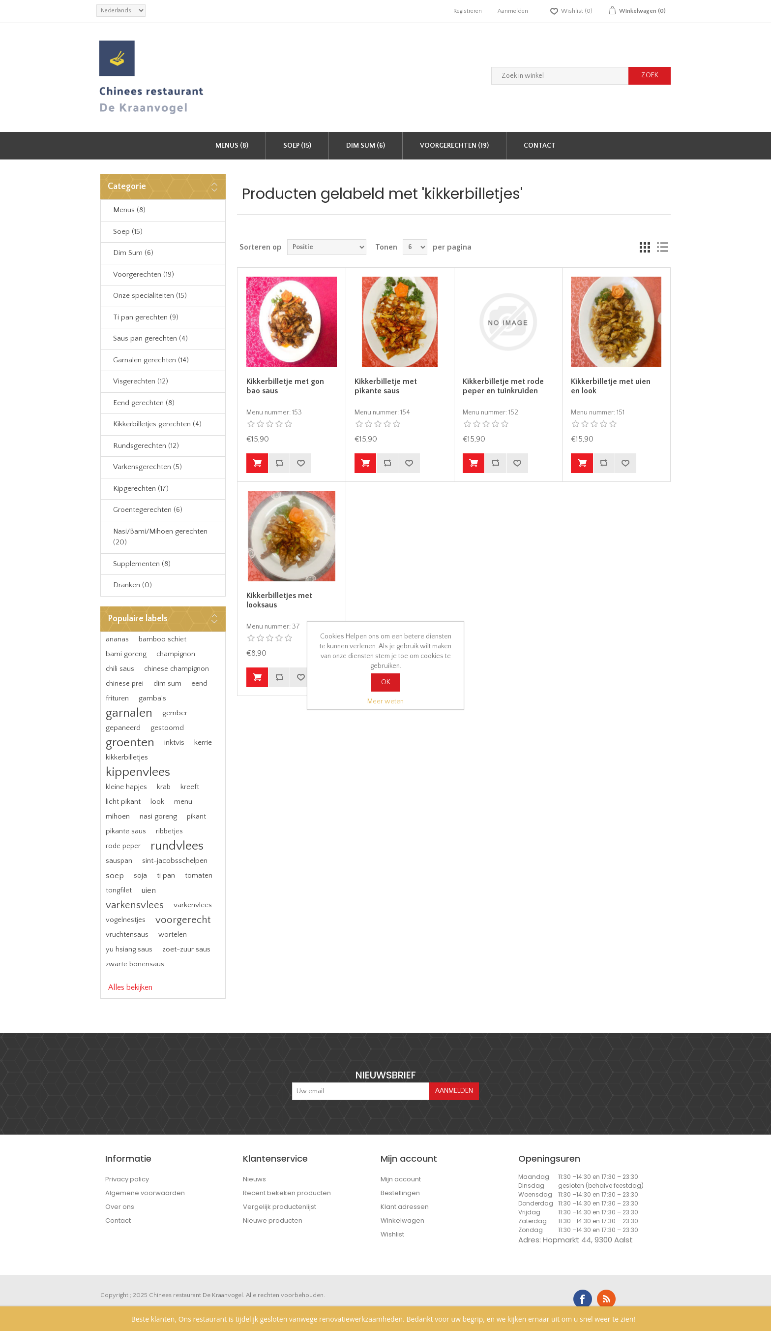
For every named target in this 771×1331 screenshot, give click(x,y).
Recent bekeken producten (287, 1193)
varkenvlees (193, 905)
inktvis (174, 742)
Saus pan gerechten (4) (150, 338)
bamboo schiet (162, 639)
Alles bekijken (130, 987)
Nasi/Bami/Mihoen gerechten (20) (160, 537)
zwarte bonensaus (135, 964)
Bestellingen (400, 1193)
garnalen (129, 713)
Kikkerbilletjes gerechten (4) (157, 424)
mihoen (118, 816)
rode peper (123, 846)
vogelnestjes (126, 920)
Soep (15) (297, 146)
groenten (130, 742)
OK (385, 682)
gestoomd (167, 728)
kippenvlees (138, 772)
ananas (117, 639)
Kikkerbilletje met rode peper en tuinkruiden (503, 386)
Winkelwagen (402, 1220)
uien (149, 890)
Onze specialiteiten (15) (150, 295)
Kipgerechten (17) (141, 488)
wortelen (172, 935)
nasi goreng (158, 816)
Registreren (467, 11)
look (157, 801)
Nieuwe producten (272, 1220)
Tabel (645, 247)
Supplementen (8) (142, 564)
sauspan (119, 861)
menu (183, 801)
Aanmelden (513, 11)
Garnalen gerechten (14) (151, 360)
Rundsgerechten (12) (146, 446)
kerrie (203, 742)
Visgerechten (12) (140, 381)
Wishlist (392, 1234)
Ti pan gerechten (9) (145, 317)
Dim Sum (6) (365, 146)
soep (115, 875)
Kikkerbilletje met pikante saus (386, 386)
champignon (175, 654)
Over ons (119, 1206)
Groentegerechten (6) (147, 510)
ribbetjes (169, 831)
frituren (117, 698)
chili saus (120, 669)
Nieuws (254, 1179)
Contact (540, 146)
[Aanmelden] (361, 1091)
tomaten (198, 876)
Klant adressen (405, 1206)
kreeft (189, 787)
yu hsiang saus (129, 949)
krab (164, 787)
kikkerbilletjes (127, 757)
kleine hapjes (126, 787)
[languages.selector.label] (121, 10)
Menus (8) (231, 146)
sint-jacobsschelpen (175, 860)
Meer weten (385, 701)
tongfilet (119, 890)
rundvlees (177, 846)
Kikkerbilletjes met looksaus (279, 600)
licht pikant (123, 801)
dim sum (167, 683)
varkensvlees (135, 905)
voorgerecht (182, 920)
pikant (196, 817)
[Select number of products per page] (415, 247)
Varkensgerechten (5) (147, 467)
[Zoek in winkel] (560, 76)
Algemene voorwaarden (145, 1193)
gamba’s (152, 698)
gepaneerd (123, 728)
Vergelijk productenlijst (279, 1206)
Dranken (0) (132, 585)
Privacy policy (127, 1179)
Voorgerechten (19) (454, 146)
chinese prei (125, 684)
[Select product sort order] (326, 247)
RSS (606, 1299)
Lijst (662, 247)
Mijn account (401, 1179)
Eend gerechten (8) (144, 403)
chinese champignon (176, 669)
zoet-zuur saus (186, 949)
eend (199, 683)
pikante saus (126, 831)
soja (140, 875)
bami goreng (126, 654)
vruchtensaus (127, 935)
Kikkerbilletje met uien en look (611, 386)
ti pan (166, 875)
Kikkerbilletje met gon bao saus (285, 386)
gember (174, 713)
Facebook (582, 1299)
